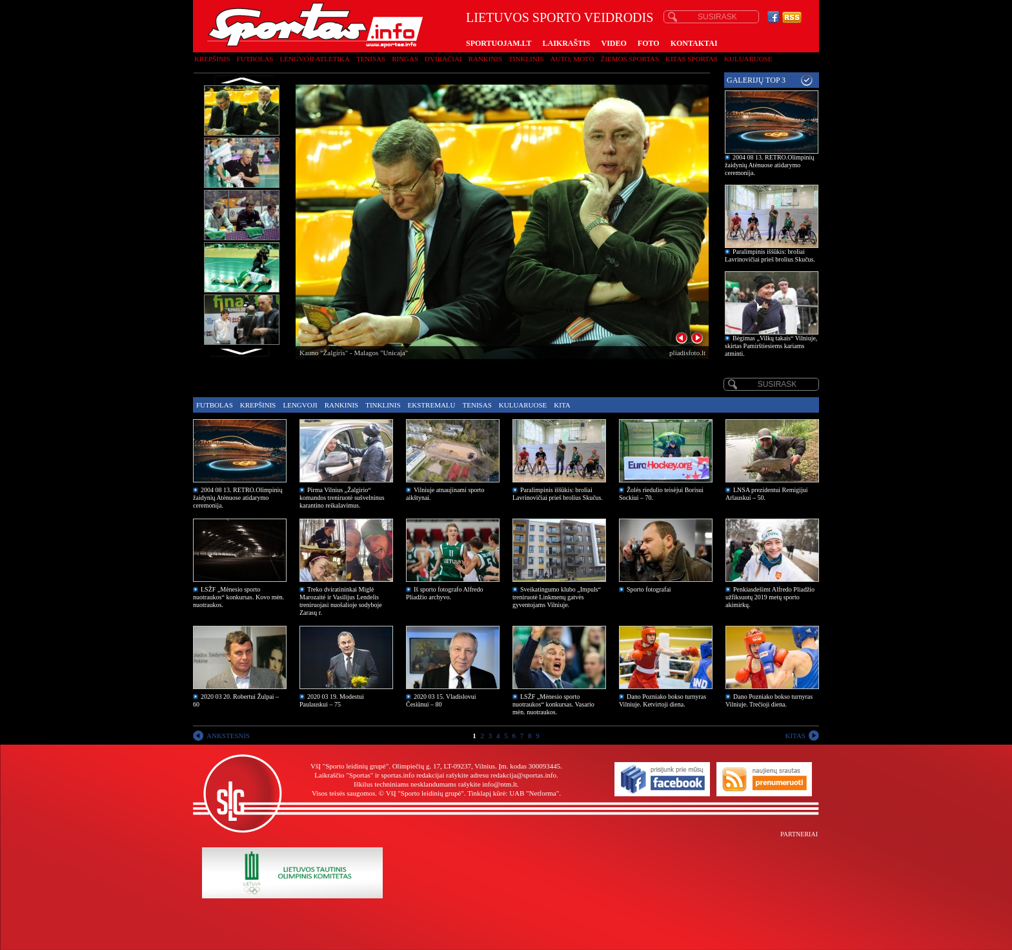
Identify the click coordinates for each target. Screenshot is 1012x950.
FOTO (649, 43)
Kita (562, 405)
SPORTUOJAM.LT (498, 43)
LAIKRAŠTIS (566, 43)
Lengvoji (300, 405)
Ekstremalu (432, 405)
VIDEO (614, 43)
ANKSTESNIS (228, 735)
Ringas (405, 59)
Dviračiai (443, 59)
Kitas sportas (691, 59)
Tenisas (370, 59)
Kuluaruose (748, 59)
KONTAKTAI (694, 43)
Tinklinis (526, 59)
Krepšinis (212, 59)
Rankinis (486, 59)
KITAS (795, 735)
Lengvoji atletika (314, 59)
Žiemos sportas (630, 59)
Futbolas (255, 59)
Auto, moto (572, 59)
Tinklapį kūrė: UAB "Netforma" (513, 793)
